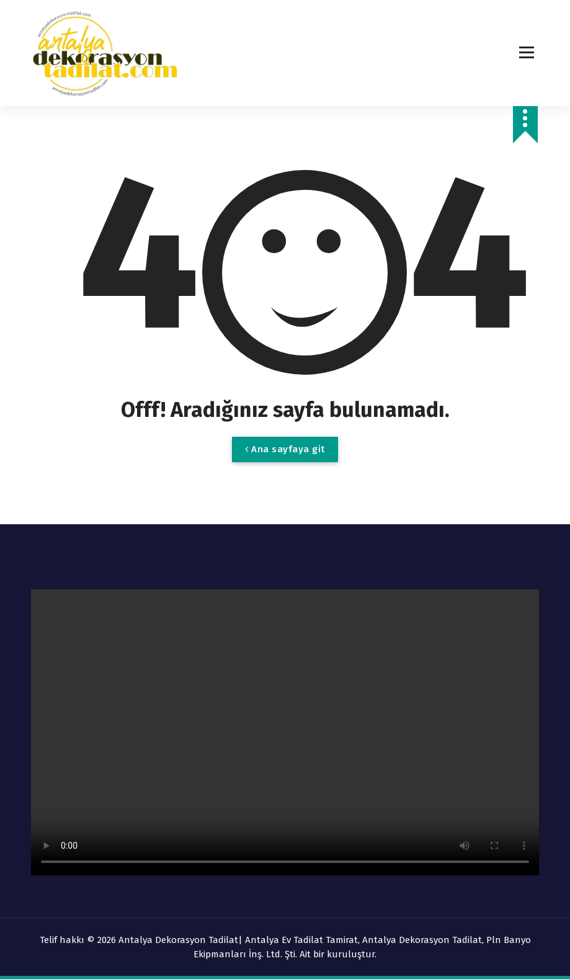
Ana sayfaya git (285, 449)
